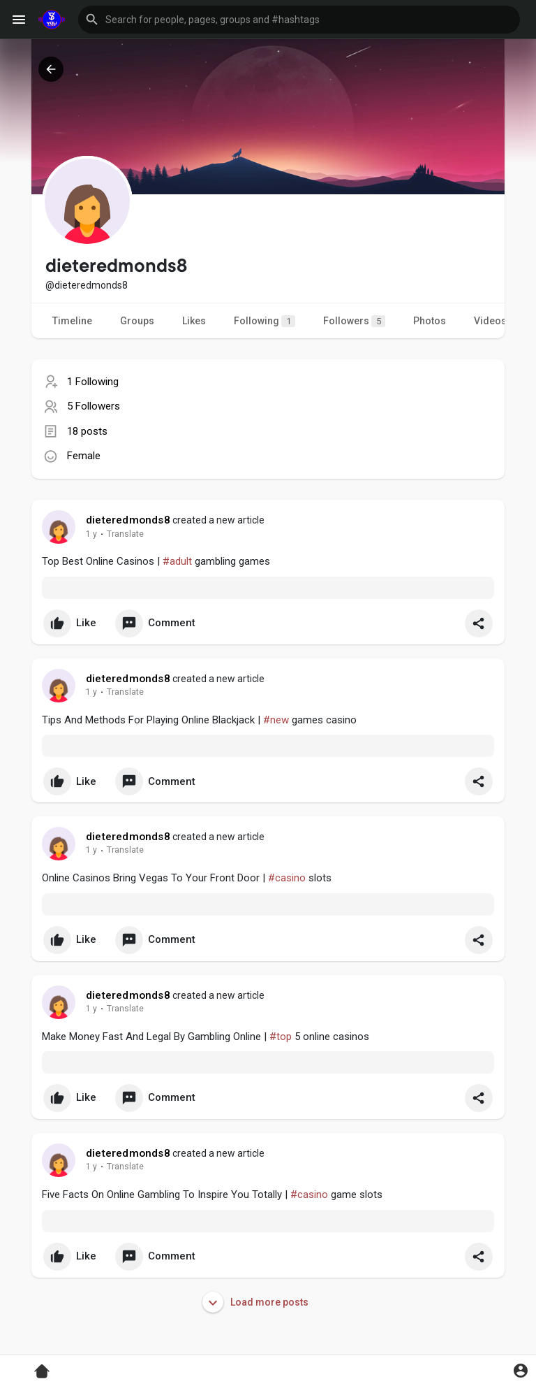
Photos (429, 320)
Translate (125, 534)
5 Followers (93, 406)
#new (276, 720)
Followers (354, 321)
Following (264, 321)
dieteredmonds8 (128, 520)
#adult (177, 561)
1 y (91, 534)
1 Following (93, 381)
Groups (137, 320)
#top (280, 1036)
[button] (299, 20)
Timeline (72, 320)
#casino (287, 878)
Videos (490, 320)
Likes (194, 320)
